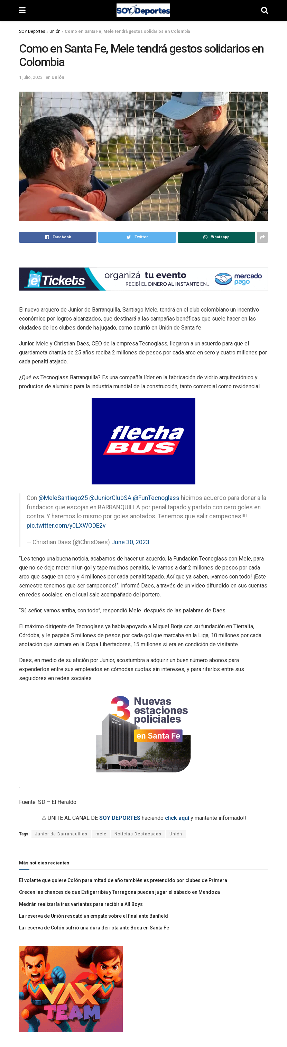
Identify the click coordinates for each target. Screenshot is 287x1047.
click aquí (177, 818)
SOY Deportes (32, 31)
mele (101, 834)
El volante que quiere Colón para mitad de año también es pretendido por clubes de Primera (123, 880)
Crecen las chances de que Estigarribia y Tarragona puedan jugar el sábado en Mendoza (119, 892)
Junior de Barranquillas (61, 834)
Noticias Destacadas (137, 834)
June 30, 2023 (130, 542)
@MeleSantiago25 (63, 497)
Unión (55, 31)
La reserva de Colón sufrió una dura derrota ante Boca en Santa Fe (94, 927)
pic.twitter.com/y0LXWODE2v (66, 525)
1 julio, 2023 (31, 77)
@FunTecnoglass (156, 497)
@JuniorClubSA (110, 497)
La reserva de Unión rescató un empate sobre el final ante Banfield (93, 916)
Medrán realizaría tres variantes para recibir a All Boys (81, 904)
